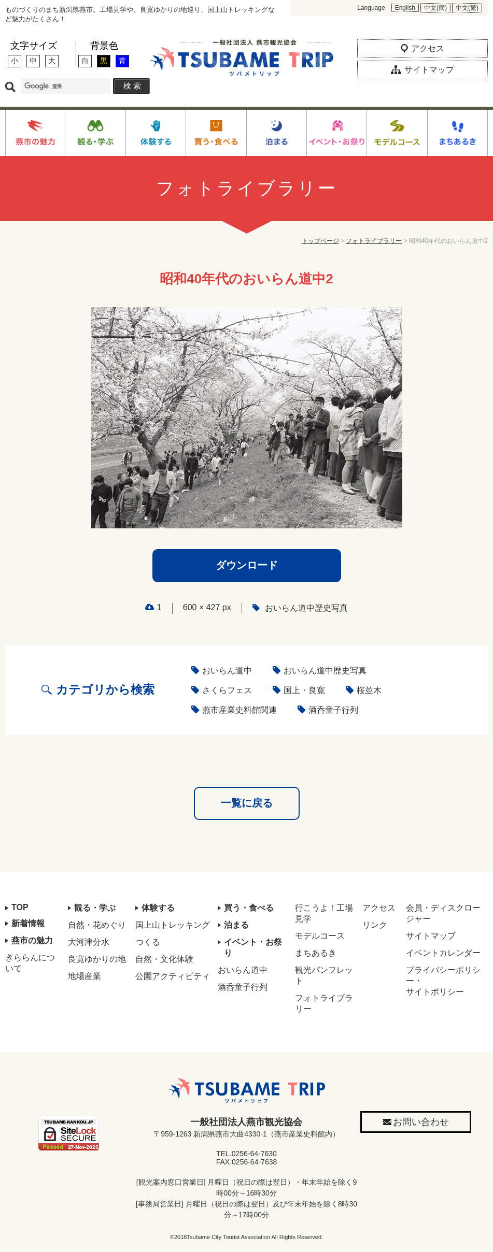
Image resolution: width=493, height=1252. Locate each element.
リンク (374, 924)
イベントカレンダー (443, 952)
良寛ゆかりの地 (97, 959)
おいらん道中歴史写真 (306, 607)
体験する (158, 907)
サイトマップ (431, 935)
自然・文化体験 (164, 959)
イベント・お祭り (253, 947)
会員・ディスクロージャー (443, 913)
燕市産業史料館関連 (239, 710)
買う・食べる (249, 907)
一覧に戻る (247, 803)
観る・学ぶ (95, 907)
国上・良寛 (304, 690)
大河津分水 (88, 942)
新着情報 (28, 923)
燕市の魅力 (32, 940)
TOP (20, 907)
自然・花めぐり (97, 924)
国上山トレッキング (172, 924)
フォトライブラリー (374, 240)
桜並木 (369, 690)
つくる (147, 942)
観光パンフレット (324, 975)
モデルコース (320, 935)
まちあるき (315, 952)
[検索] (65, 86)
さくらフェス (227, 690)
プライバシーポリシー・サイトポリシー (443, 981)
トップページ (320, 240)
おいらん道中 (227, 670)
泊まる (236, 924)
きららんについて (30, 963)
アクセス (379, 907)
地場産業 (84, 976)
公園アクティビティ (172, 976)
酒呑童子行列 (333, 710)
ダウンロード (247, 565)
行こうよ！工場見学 (324, 913)
